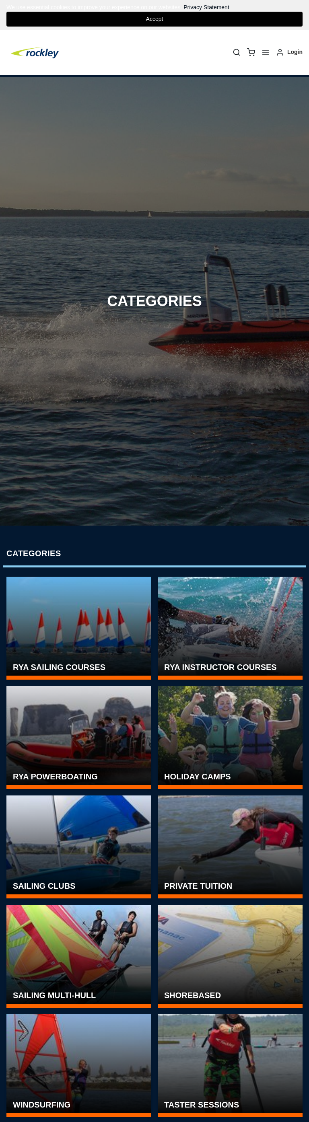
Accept (154, 19)
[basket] (251, 52)
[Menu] (265, 52)
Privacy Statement (206, 7)
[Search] (236, 52)
